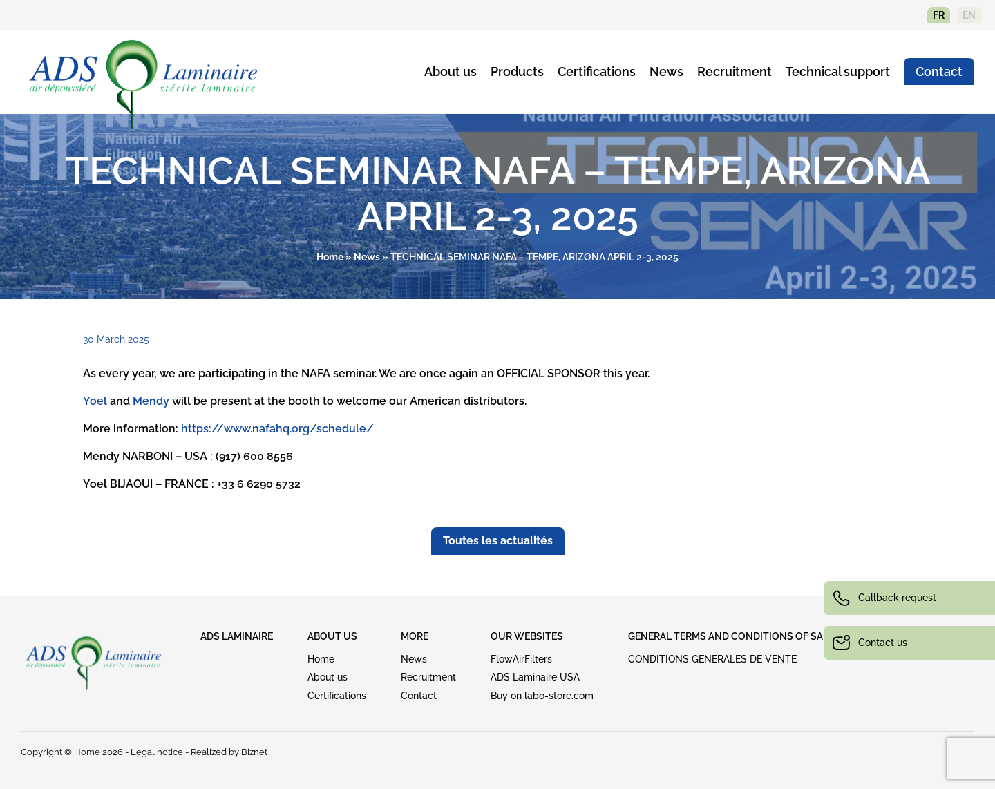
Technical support (838, 71)
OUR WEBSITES (527, 636)
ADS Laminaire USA (535, 677)
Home (329, 257)
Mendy (151, 401)
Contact (939, 71)
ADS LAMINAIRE (236, 636)
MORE (414, 636)
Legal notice (157, 752)
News (666, 71)
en (969, 15)
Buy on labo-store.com (542, 695)
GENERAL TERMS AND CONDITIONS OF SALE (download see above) (791, 636)
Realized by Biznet (229, 752)
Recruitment (734, 71)
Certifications (597, 71)
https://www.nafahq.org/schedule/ (277, 428)
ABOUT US (332, 636)
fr (939, 15)
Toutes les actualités (498, 540)
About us (450, 71)
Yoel (95, 401)
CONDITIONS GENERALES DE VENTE (712, 659)
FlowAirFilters (521, 659)
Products (517, 71)
